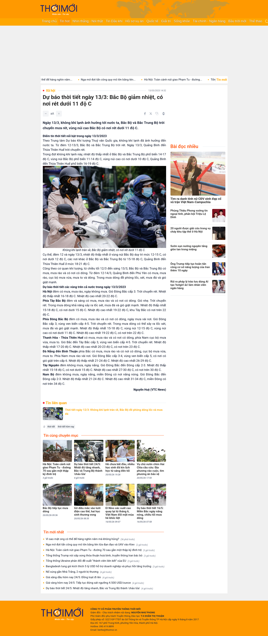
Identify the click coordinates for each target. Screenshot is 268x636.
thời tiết (51, 426)
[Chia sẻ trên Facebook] (145, 113)
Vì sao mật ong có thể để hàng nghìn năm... (49, 79)
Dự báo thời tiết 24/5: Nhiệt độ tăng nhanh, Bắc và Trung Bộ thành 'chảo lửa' (99, 588)
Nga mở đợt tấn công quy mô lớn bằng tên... (112, 79)
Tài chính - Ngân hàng (209, 21)
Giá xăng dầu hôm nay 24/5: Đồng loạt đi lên (80, 577)
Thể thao (255, 21)
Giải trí (166, 21)
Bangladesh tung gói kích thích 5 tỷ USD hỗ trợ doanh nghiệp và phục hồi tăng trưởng (105, 566)
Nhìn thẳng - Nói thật (87, 21)
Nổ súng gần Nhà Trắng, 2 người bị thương (79, 572)
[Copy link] (157, 113)
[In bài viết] (163, 113)
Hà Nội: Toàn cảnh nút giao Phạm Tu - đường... (177, 79)
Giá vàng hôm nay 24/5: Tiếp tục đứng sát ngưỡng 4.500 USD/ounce (95, 583)
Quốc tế (152, 21)
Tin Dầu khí (114, 21)
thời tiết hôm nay (66, 426)
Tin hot (65, 21)
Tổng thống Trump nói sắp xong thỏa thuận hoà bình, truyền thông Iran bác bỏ (101, 555)
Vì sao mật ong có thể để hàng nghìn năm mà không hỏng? (90, 539)
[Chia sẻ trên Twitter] (151, 113)
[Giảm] (46, 114)
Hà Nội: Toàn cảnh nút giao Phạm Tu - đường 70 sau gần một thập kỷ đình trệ (100, 550)
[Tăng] (59, 114)
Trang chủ (49, 21)
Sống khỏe (182, 21)
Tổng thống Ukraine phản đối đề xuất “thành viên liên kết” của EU (92, 561)
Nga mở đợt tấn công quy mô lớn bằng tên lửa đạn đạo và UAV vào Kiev (97, 544)
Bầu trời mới (237, 21)
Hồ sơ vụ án (134, 21)
